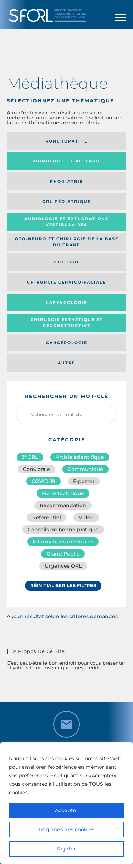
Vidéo (86, 517)
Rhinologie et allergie (66, 161)
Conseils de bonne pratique (63, 529)
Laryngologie (66, 302)
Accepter (66, 810)
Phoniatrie (66, 181)
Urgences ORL (63, 566)
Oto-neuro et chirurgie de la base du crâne (66, 241)
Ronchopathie (66, 141)
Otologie (66, 261)
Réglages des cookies (66, 829)
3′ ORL (30, 457)
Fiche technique (63, 493)
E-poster (84, 481)
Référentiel (46, 517)
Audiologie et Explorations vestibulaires (66, 221)
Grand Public (62, 554)
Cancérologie (66, 342)
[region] (66, 803)
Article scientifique (80, 457)
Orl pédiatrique (66, 201)
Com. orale (36, 469)
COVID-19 (43, 481)
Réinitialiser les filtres (63, 585)
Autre (66, 362)
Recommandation (63, 505)
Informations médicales (63, 541)
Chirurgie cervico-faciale (66, 282)
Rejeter (66, 849)
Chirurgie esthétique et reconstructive (67, 322)
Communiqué (85, 469)
